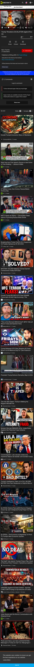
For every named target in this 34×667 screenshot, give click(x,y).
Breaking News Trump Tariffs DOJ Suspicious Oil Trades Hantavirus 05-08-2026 (16, 243)
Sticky (17, 111)
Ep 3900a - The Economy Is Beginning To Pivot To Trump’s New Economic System (16, 535)
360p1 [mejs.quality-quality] (29, 27)
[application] (17, 20)
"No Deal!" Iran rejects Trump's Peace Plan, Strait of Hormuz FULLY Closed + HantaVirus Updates (17, 562)
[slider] (9, 27)
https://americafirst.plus (8, 59)
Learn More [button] (6, 660)
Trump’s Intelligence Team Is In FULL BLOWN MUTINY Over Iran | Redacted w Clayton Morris (16, 482)
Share (10, 43)
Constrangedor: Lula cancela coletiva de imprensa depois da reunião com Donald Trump (17, 455)
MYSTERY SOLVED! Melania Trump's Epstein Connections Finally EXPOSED (15, 269)
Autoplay (26, 111)
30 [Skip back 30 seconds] (20, 27)
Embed (16, 43)
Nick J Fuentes (6, 50)
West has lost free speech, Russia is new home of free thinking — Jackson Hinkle (16, 163)
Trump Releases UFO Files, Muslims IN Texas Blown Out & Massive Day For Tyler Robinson (16, 349)
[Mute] (26, 28)
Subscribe (27, 50)
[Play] (2, 28)
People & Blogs (23, 55)
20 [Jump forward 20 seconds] (23, 27)
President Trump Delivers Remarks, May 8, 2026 (17, 375)
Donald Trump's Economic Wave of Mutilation (16, 135)
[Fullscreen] (32, 28)
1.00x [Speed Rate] (18, 27)
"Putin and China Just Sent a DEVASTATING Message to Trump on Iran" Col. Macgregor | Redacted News (15, 642)
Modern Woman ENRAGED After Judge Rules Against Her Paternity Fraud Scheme (16, 429)
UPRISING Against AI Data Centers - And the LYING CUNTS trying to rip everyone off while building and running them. (16, 589)
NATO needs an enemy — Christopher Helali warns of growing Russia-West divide (15, 216)
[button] (26, 2)
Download (23, 43)
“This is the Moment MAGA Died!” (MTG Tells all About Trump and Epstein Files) (17, 323)
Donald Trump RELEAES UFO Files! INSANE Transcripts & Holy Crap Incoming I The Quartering (15, 297)
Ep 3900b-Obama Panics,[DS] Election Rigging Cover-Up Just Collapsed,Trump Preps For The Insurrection (16, 509)
